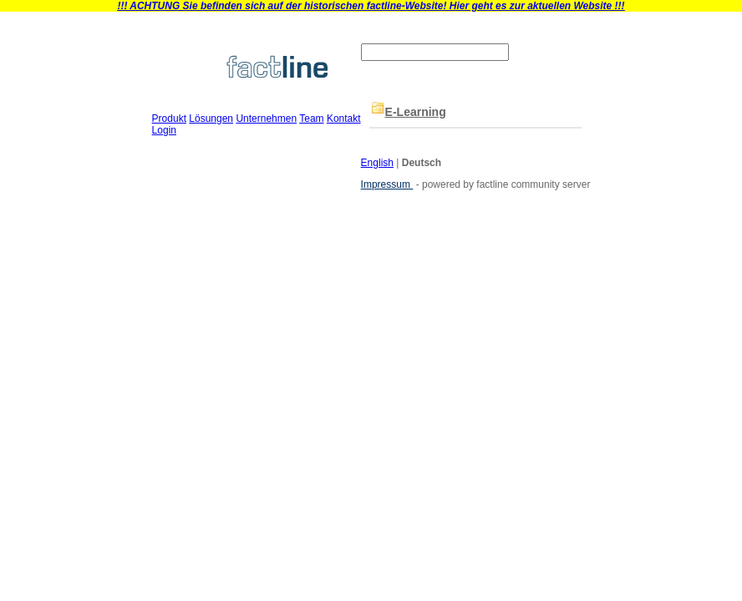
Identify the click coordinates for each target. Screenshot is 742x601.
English (377, 163)
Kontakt (344, 118)
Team (311, 118)
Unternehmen (266, 118)
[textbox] (435, 52)
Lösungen (211, 118)
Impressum (387, 184)
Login (164, 130)
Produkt (169, 118)
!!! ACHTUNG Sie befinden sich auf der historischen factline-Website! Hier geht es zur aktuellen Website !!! (370, 6)
